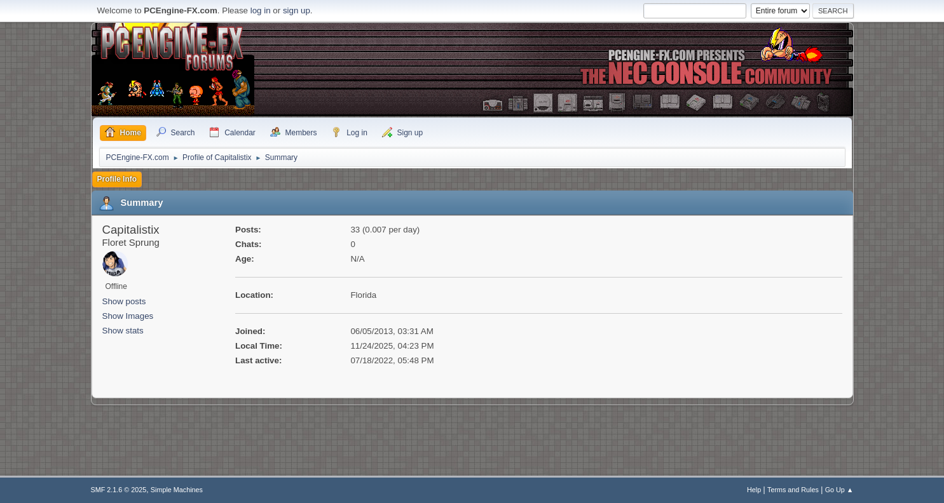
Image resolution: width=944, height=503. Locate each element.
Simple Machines (177, 489)
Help (754, 489)
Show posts (124, 301)
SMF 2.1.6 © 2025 (119, 489)
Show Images (128, 316)
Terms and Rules (793, 489)
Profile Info (117, 179)
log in (260, 10)
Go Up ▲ (839, 489)
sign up (296, 10)
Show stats (123, 330)
